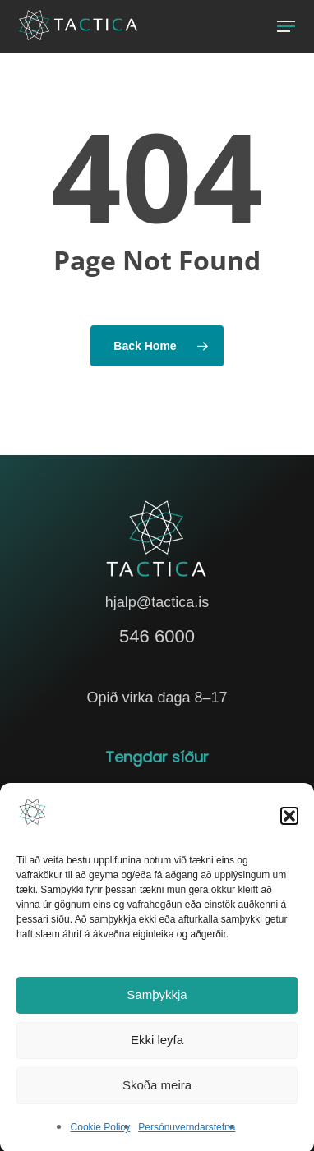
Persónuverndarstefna (186, 1133)
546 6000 (157, 636)
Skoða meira (157, 1091)
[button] (289, 821)
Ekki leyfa (157, 1046)
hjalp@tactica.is (157, 602)
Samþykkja (157, 1001)
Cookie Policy (101, 1133)
